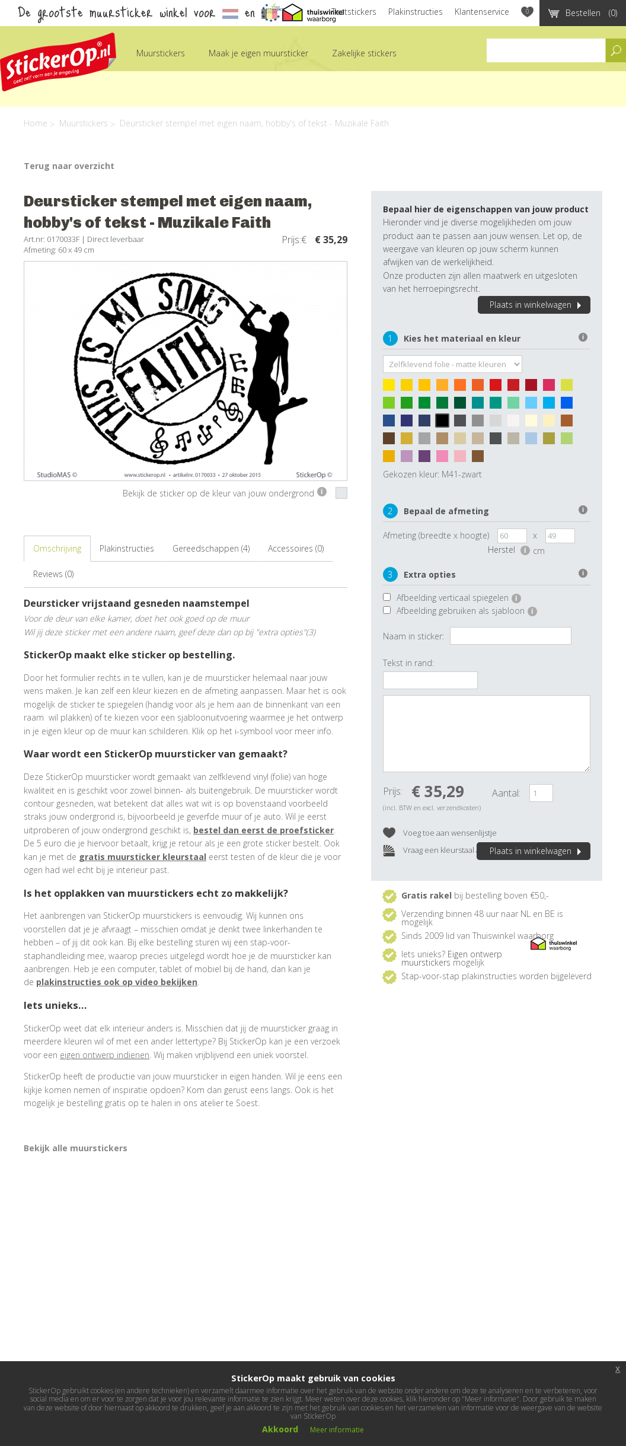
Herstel (509, 549)
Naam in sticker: (413, 636)
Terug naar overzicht (69, 165)
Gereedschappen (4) (211, 548)
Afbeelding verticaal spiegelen (459, 597)
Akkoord (280, 1429)
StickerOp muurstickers (58, 62)
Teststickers (353, 11)
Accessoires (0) (296, 548)
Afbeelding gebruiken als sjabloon (467, 610)
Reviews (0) (53, 573)
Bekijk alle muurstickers (75, 1148)
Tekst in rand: (408, 662)
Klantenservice (482, 11)
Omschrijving (57, 548)
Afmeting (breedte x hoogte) (436, 535)
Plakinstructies (415, 11)
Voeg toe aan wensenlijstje (440, 833)
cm (539, 550)
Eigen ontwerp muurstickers (451, 958)
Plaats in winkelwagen (537, 304)
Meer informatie (337, 1430)
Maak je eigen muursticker (258, 53)
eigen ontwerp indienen (104, 1054)
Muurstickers (160, 53)
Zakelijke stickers (364, 53)
